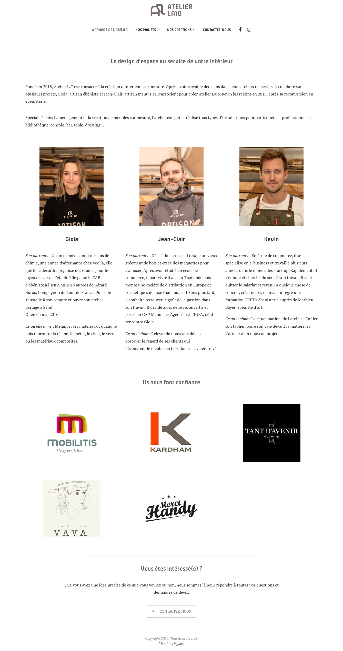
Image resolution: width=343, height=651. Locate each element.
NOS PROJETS (145, 30)
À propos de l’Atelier (110, 30)
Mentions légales (171, 643)
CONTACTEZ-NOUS (171, 611)
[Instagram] (249, 30)
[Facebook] (240, 30)
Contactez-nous (217, 30)
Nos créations (179, 30)
